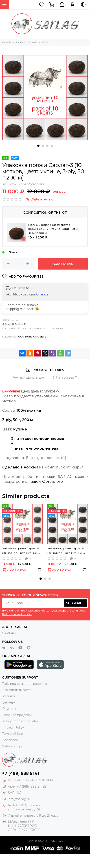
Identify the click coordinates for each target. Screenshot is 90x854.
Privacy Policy (13, 727)
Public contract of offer (17, 614)
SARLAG (9, 633)
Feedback (10, 740)
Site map (57, 841)
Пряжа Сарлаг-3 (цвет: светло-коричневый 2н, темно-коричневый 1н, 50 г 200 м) (53, 228)
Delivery (8, 702)
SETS (43, 336)
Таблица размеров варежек (24, 684)
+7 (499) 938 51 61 (20, 773)
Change (42, 294)
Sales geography (15, 746)
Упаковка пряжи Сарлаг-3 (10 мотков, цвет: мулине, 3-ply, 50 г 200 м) (21, 551)
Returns (8, 696)
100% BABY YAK (27, 336)
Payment (9, 709)
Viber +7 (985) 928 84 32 (27, 786)
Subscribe (75, 603)
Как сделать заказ (16, 690)
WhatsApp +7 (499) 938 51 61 (30, 780)
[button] (38, 146)
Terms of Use (12, 734)
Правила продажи (17, 715)
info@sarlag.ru (19, 799)
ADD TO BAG (63, 264)
